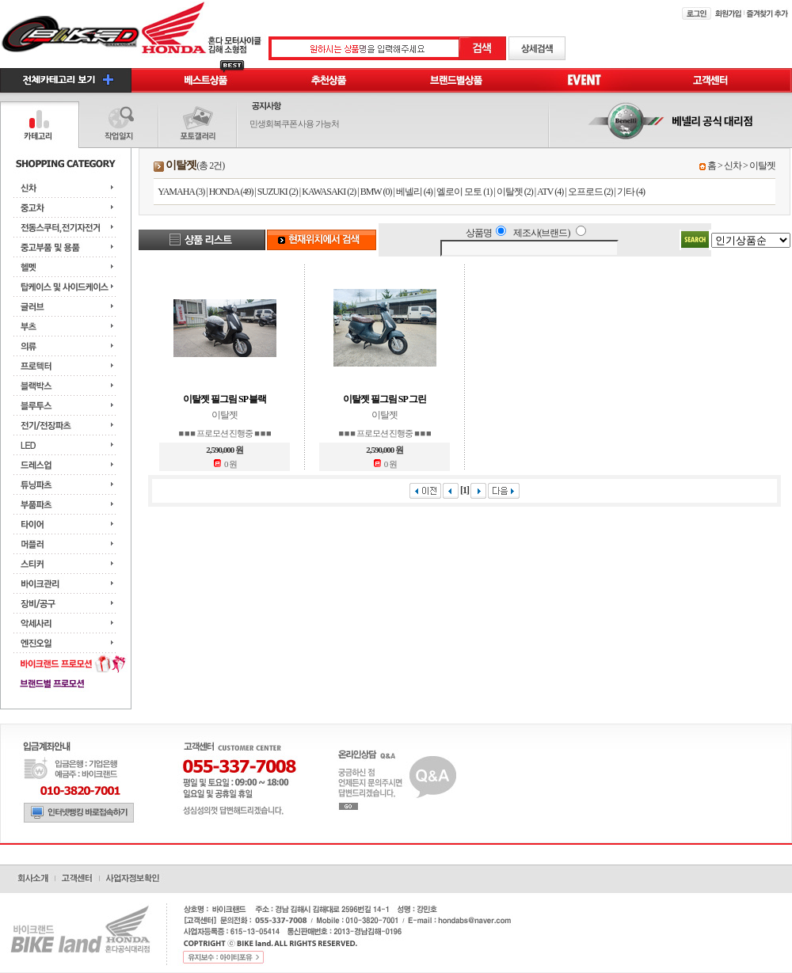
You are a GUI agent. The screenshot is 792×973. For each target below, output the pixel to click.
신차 (732, 165)
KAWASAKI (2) (329, 191)
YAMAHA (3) (181, 191)
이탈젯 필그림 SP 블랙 (224, 399)
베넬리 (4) (414, 191)
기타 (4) (631, 191)
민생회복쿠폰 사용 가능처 (294, 123)
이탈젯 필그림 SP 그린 (384, 399)
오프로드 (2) (590, 191)
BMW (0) (376, 191)
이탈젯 (762, 165)
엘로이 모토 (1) (464, 191)
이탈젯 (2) (515, 191)
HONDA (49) (231, 191)
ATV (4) (550, 191)
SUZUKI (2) (277, 191)
